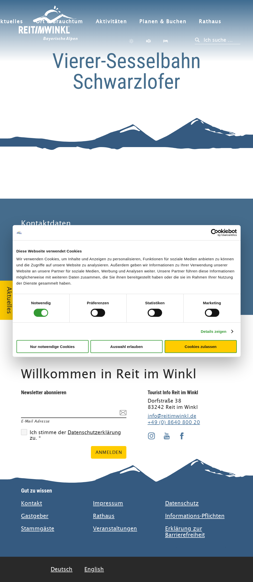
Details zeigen (213, 331)
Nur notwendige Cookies (52, 346)
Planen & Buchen (162, 22)
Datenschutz (182, 503)
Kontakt (31, 503)
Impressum (108, 503)
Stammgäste (37, 528)
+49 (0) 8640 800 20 (174, 422)
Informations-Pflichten (195, 516)
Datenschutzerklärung (94, 432)
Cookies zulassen (201, 346)
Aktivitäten (111, 22)
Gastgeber (34, 516)
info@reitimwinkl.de (172, 416)
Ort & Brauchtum (59, 22)
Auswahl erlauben (126, 346)
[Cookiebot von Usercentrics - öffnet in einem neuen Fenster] (214, 232)
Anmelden (108, 452)
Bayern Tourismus (207, 560)
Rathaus (210, 22)
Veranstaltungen (115, 528)
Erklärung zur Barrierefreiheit (185, 531)
